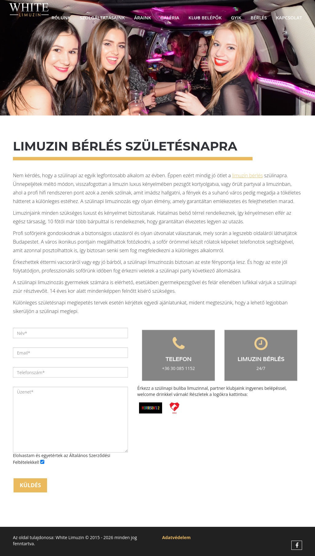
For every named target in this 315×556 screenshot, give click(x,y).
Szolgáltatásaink (102, 17)
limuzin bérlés (247, 175)
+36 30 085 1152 (178, 369)
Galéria (169, 17)
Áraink (142, 17)
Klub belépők (205, 17)
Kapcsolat (289, 17)
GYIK (236, 17)
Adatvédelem (176, 537)
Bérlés (259, 17)
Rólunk (60, 17)
